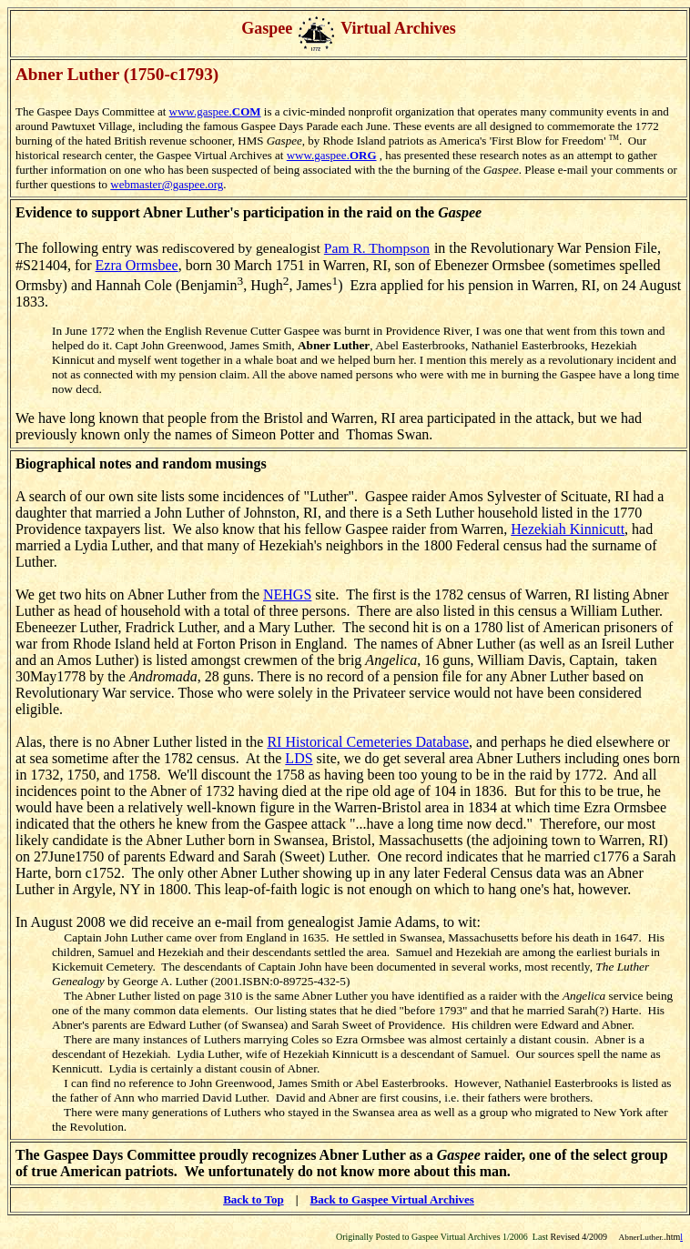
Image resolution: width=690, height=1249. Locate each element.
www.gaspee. (215, 111)
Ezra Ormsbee (137, 265)
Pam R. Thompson (377, 248)
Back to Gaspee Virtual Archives (392, 1199)
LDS (298, 758)
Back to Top (253, 1199)
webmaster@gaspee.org (166, 184)
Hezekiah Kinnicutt (567, 529)
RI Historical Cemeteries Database (368, 742)
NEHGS (287, 594)
